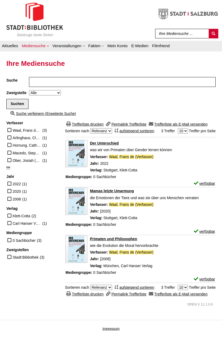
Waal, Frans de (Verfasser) (27, 130)
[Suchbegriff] (181, 33)
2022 (17, 184)
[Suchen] (213, 33)
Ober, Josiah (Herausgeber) (27, 160)
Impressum (111, 329)
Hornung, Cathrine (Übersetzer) (27, 145)
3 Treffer (168, 131)
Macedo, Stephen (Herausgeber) (27, 153)
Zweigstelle (16, 93)
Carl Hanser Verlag (27, 223)
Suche (12, 80)
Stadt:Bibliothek (25, 257)
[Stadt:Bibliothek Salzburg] (34, 19)
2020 (17, 191)
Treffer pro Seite (202, 131)
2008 (17, 199)
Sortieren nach (77, 131)
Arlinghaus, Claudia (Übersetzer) (27, 138)
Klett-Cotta (21, 216)
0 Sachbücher (24, 240)
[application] (35, 46)
